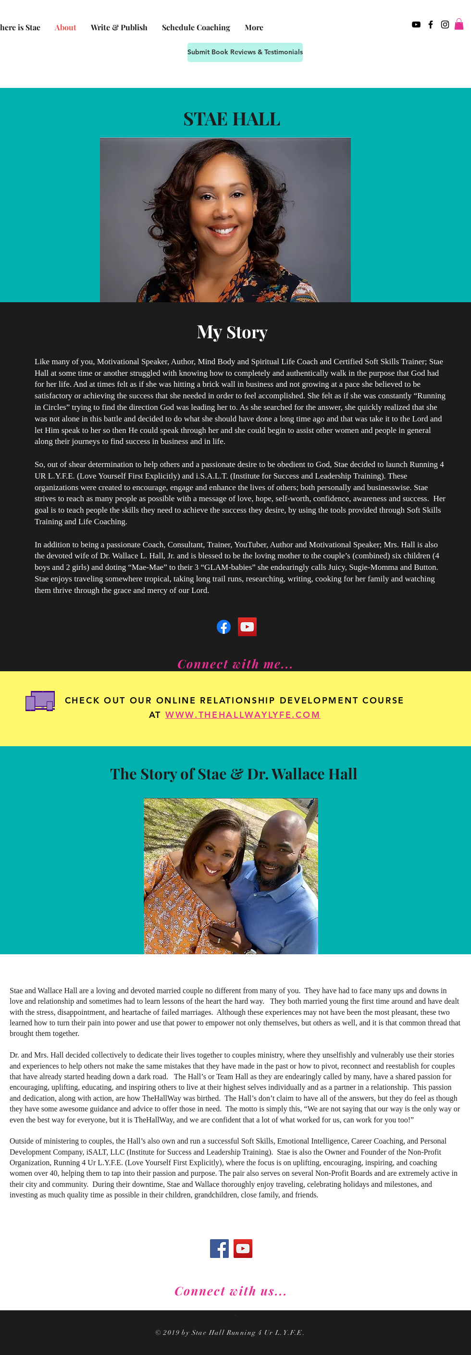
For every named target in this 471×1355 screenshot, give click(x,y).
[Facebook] (223, 626)
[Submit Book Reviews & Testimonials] (245, 52)
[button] (459, 24)
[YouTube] (247, 626)
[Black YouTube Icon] (416, 24)
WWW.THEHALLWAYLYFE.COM (243, 714)
